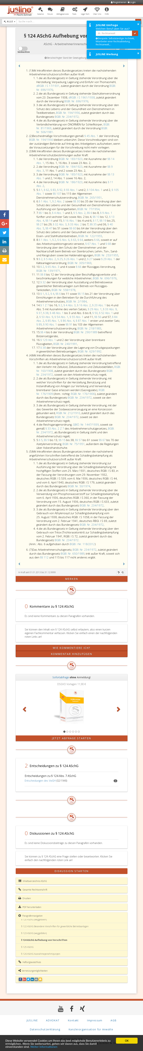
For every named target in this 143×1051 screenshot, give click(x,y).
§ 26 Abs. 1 (71, 259)
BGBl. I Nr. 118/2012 (82, 544)
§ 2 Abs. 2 (58, 201)
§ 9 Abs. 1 (106, 213)
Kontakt (73, 1020)
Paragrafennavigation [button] (30, 915)
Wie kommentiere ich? (71, 648)
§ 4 (52, 293)
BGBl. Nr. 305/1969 (79, 263)
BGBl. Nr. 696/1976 (76, 101)
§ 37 (39, 313)
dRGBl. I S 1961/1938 (82, 97)
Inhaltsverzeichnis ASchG (32, 881)
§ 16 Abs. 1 (70, 220)
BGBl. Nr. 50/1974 (79, 486)
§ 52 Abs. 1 (106, 313)
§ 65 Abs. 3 (52, 267)
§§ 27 (40, 224)
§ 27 (90, 259)
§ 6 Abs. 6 (63, 240)
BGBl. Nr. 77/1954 (88, 209)
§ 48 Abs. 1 (57, 313)
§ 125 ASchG (27, 947)
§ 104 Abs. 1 (95, 190)
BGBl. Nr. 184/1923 (71, 166)
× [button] (138, 24)
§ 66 (97, 240)
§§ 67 (102, 440)
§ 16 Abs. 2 (84, 305)
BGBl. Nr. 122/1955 (90, 236)
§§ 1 (42, 213)
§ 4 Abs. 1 (58, 213)
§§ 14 (49, 220)
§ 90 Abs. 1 (50, 324)
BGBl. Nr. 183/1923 (71, 159)
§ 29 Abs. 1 (108, 259)
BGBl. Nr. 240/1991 (65, 344)
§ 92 (60, 190)
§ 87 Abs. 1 (83, 320)
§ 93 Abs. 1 (71, 190)
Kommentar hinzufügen (71, 654)
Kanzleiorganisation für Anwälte (91, 1029)
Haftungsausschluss (29, 962)
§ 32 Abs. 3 (60, 224)
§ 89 (39, 324)
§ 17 (95, 220)
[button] (40, 11)
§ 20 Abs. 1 (99, 305)
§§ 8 (43, 274)
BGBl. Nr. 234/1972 (67, 116)
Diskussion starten (71, 871)
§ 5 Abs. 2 (79, 213)
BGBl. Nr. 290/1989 (85, 332)
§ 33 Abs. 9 (110, 309)
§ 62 (46, 190)
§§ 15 (81, 293)
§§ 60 (73, 228)
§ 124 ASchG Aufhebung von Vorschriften (44, 940)
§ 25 (60, 259)
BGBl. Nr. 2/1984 (76, 301)
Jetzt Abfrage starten (71, 738)
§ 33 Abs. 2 (75, 224)
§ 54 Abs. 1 (61, 317)
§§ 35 (93, 224)
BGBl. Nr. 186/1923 (71, 182)
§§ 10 (96, 217)
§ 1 (41, 190)
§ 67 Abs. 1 (92, 243)
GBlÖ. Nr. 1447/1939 (86, 424)
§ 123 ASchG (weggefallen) (34, 933)
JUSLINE (32, 1020)
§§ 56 (98, 317)
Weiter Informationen (43, 1047)
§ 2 (54, 240)
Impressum (94, 1020)
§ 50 (95, 313)
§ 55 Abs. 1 (77, 317)
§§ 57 (79, 440)
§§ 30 (77, 201)
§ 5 (41, 440)
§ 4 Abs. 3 (69, 305)
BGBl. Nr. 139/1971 (48, 270)
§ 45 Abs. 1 (91, 136)
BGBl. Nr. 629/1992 (90, 351)
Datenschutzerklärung (45, 1029)
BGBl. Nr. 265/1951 (90, 197)
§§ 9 (47, 440)
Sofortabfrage (60, 677)
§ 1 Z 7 (45, 305)
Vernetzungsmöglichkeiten (33, 970)
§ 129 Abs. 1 (48, 340)
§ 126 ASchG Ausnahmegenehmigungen (40, 953)
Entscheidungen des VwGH (40, 780)
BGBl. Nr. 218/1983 (89, 328)
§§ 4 (43, 332)
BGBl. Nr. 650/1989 (73, 553)
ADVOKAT (53, 1020)
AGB (113, 1020)
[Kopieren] (122, 572)
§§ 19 (103, 220)
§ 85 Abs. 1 (52, 320)
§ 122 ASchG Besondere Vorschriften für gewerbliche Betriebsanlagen (55, 926)
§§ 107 (57, 193)
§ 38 (46, 313)
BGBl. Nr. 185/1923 (71, 174)
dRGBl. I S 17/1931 (48, 86)
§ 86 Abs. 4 (67, 320)
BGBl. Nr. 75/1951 (74, 444)
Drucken (24, 898)
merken (71, 578)
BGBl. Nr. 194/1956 (68, 112)
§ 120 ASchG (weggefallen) (34, 919)
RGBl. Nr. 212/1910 (68, 413)
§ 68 (108, 243)
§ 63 (73, 240)
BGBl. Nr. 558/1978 (63, 290)
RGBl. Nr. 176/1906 (83, 394)
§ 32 (43, 282)
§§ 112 (44, 557)
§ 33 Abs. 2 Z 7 (55, 428)
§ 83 (53, 190)
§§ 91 (69, 324)
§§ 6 (90, 213)
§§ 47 (49, 228)
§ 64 (80, 240)
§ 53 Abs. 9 (46, 317)
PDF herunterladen (29, 907)
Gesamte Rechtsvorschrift (32, 889)
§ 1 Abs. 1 (45, 201)
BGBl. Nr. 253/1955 (106, 255)
